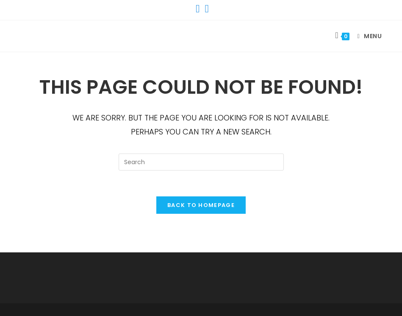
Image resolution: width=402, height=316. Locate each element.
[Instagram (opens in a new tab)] (205, 8)
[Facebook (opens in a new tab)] (197, 8)
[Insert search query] (201, 162)
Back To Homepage (201, 205)
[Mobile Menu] (366, 36)
